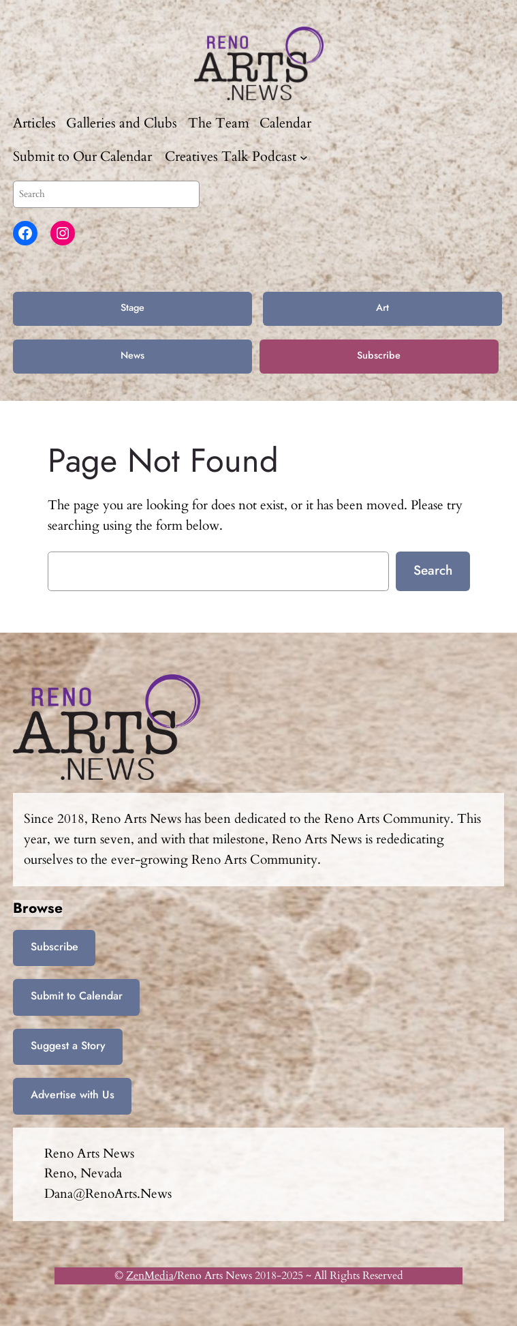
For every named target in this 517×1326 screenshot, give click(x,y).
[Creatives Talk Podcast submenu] (304, 157)
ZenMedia (150, 1275)
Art (382, 307)
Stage (132, 307)
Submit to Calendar (77, 996)
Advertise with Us (72, 1094)
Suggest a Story (68, 1045)
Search (432, 569)
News (132, 355)
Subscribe (379, 355)
